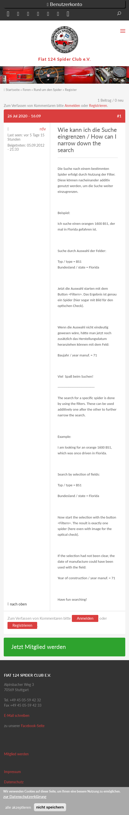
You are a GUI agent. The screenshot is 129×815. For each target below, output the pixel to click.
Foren (27, 90)
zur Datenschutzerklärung (24, 796)
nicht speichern (50, 807)
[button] (7, 14)
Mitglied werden (16, 754)
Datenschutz (13, 782)
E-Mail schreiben (16, 715)
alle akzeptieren (18, 807)
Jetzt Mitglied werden (38, 646)
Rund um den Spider (48, 90)
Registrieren (98, 105)
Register (71, 90)
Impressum (12, 772)
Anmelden (72, 105)
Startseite (13, 90)
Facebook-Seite (32, 726)
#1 (119, 116)
